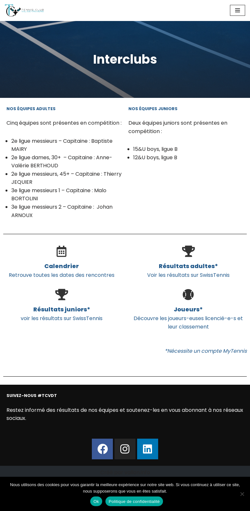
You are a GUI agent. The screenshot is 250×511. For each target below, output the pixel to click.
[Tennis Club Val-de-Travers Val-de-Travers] (24, 10)
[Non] (242, 494)
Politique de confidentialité (134, 501)
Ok (96, 501)
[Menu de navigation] (237, 10)
